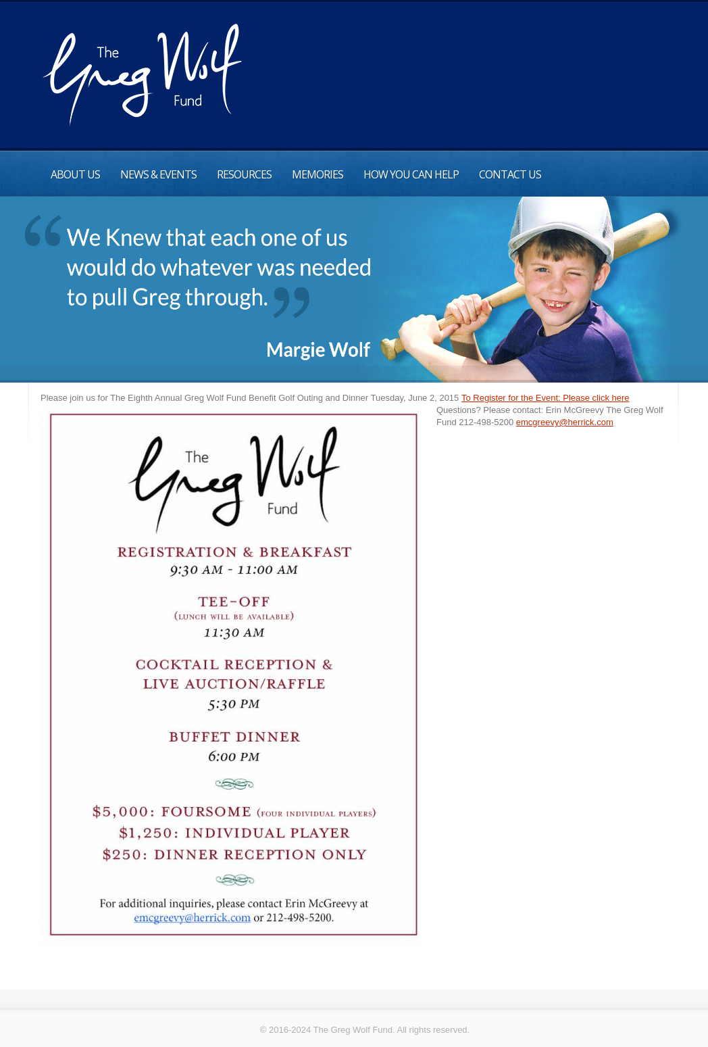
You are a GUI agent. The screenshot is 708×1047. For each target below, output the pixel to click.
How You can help (411, 174)
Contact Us (510, 174)
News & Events (158, 174)
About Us (75, 174)
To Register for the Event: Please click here (545, 398)
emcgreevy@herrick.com (564, 422)
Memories (317, 174)
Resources (244, 174)
